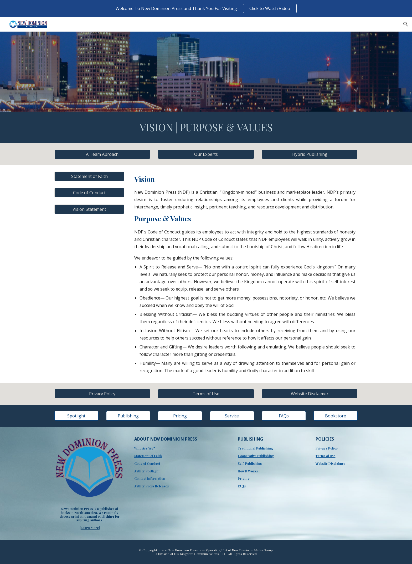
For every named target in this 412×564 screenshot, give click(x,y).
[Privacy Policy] (102, 394)
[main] (206, 127)
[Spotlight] (76, 416)
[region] (206, 8)
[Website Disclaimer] (309, 394)
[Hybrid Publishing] (309, 154)
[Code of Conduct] (89, 193)
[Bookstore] (335, 416)
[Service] (232, 416)
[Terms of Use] (206, 394)
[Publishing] (128, 416)
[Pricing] (180, 416)
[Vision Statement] (89, 209)
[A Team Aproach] (102, 154)
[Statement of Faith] (89, 176)
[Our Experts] (206, 154)
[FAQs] (284, 416)
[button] (405, 24)
